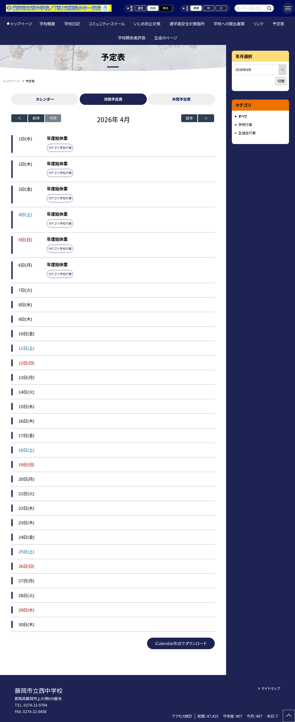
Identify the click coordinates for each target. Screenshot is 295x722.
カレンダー (45, 99)
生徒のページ (165, 38)
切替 (281, 81)
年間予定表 (181, 99)
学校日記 (72, 24)
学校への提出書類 (229, 24)
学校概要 (47, 24)
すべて (242, 116)
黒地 (165, 8)
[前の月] (19, 118)
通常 (140, 8)
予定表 (278, 24)
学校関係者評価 (131, 38)
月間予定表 (113, 99)
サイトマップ (270, 688)
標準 (196, 8)
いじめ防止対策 (147, 24)
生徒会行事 (247, 132)
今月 (53, 118)
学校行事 (245, 124)
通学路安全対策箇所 (187, 24)
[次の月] (206, 118)
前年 (36, 118)
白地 (153, 8)
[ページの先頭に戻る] (289, 716)
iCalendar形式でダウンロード (180, 643)
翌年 (189, 118)
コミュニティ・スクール (106, 24)
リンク (258, 24)
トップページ (21, 24)
